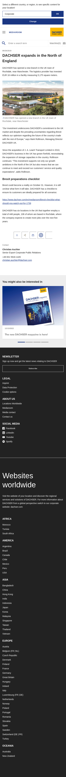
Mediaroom (15, 32)
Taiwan (5, 625)
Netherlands (8, 699)
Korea (5, 612)
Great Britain (8, 677)
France (5, 668)
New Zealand (8, 756)
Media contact (8, 412)
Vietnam (6, 634)
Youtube (8, 437)
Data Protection (9, 387)
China (5, 590)
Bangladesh (8, 585)
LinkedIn (8, 433)
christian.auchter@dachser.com (17, 260)
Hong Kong (7, 594)
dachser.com (17, 507)
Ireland (5, 686)
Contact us (7, 416)
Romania (6, 717)
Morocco (6, 524)
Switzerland (7, 734)
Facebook (8, 428)
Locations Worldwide (12, 403)
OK (57, 14)
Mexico (5, 564)
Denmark (6, 660)
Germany (6, 673)
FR (12, 651)
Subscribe (33, 368)
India (4, 598)
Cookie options (9, 392)
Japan (5, 607)
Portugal (6, 712)
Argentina (6, 546)
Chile (4, 559)
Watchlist (55, 43)
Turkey (5, 739)
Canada (6, 555)
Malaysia (6, 616)
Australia (6, 751)
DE (21, 695)
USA (4, 572)
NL (16, 651)
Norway (5, 703)
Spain (5, 725)
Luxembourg (8, 695)
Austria (5, 646)
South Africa (8, 533)
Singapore (7, 620)
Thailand (6, 629)
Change (33, 21)
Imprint (5, 383)
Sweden (6, 730)
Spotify (7, 441)
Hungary (6, 681)
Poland (5, 708)
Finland (5, 664)
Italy (4, 690)
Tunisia (5, 529)
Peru (4, 568)
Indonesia (7, 603)
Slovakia (6, 721)
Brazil (5, 551)
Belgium (6, 651)
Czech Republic (9, 655)
